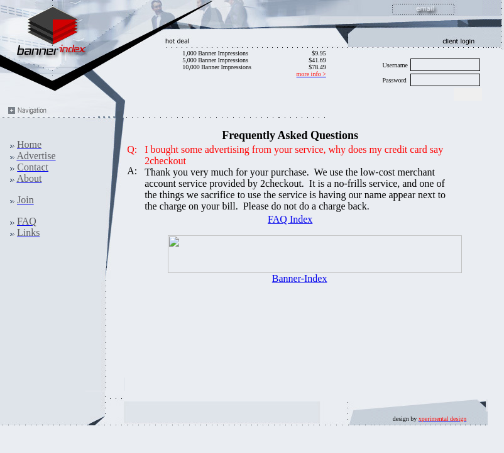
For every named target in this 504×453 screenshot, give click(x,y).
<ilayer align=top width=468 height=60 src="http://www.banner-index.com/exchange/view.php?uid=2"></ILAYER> (315, 254)
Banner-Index (299, 278)
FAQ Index (290, 219)
